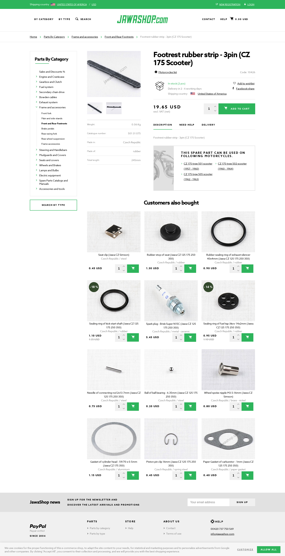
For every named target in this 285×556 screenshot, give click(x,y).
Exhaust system (48, 102)
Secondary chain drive (52, 92)
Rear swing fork (49, 133)
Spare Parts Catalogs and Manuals (53, 182)
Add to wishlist (245, 83)
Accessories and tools (52, 189)
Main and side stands (51, 118)
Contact (208, 19)
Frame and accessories (85, 36)
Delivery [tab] (208, 124)
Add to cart (240, 108)
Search (83, 19)
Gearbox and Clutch (50, 82)
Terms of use (173, 533)
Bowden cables (48, 97)
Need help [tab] (186, 124)
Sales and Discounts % (52, 71)
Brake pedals (47, 128)
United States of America (72, 4)
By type (64, 19)
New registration (228, 4)
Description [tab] (162, 124)
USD (94, 4)
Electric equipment (50, 175)
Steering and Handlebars (53, 150)
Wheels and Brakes (50, 165)
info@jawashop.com (222, 534)
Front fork (46, 113)
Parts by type (97, 533)
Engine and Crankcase (51, 76)
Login (249, 4)
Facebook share (245, 88)
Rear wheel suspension (53, 138)
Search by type (53, 205)
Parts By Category (54, 36)
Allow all (269, 549)
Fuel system (46, 87)
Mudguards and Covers (52, 155)
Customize (245, 549)
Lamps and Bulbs (49, 170)
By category (44, 19)
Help (223, 19)
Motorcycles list (166, 72)
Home (33, 36)
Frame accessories (50, 143)
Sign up (242, 502)
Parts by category (100, 528)
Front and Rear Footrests (119, 36)
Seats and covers (49, 160)
